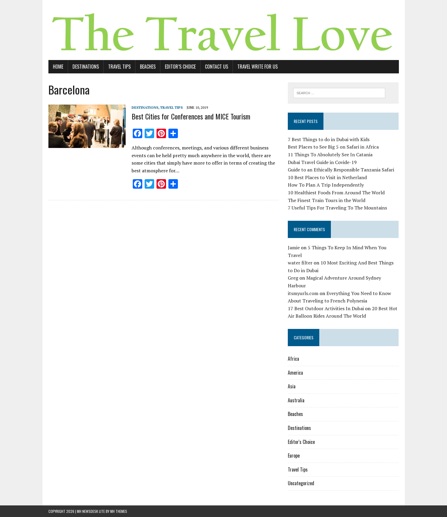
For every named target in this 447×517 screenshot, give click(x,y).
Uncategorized (301, 483)
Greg (293, 278)
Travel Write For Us (257, 66)
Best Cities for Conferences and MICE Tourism (191, 116)
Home (58, 66)
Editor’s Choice (180, 66)
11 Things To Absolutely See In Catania (330, 154)
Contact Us (216, 66)
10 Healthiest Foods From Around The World (336, 192)
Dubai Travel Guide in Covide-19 (322, 162)
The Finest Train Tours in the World (326, 200)
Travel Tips (119, 66)
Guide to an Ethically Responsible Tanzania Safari (341, 169)
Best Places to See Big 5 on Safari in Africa (333, 147)
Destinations (85, 66)
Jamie (294, 247)
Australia (296, 400)
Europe (294, 455)
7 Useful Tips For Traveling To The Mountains (337, 207)
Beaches (148, 66)
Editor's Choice (301, 441)
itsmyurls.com (303, 293)
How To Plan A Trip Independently (326, 185)
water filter (300, 262)
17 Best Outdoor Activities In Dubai (326, 308)
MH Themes (118, 511)
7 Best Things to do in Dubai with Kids (328, 139)
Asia (292, 386)
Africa (293, 358)
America (295, 372)
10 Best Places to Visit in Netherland (327, 177)
